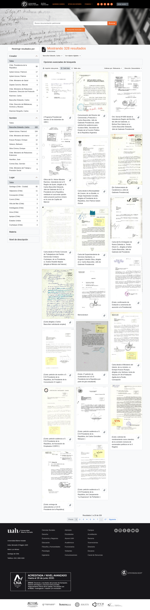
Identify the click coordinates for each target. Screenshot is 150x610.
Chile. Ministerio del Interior (23, 136)
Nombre (13, 118)
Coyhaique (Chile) (23, 225)
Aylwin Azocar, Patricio (23, 76)
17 (105, 519)
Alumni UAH (69, 538)
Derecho (45, 534)
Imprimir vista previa (50, 68)
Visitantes (68, 551)
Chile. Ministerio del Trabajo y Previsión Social (23, 169)
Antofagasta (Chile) (23, 208)
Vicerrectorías (93, 542)
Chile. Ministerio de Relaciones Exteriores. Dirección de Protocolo (23, 90)
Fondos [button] (88, 4)
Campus (91, 530)
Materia (12, 232)
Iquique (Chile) (23, 217)
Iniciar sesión (122, 4)
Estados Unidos (23, 221)
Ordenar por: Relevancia (112, 68)
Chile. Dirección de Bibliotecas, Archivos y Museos (23, 105)
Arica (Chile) (23, 212)
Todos (11, 61)
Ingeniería (45, 555)
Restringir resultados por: (23, 49)
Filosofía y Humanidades (51, 547)
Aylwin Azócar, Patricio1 (23, 72)
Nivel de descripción (18, 239)
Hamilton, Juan (23, 160)
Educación (46, 542)
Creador (13, 56)
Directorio (91, 547)
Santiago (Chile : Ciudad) (23, 187)
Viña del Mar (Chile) (23, 204)
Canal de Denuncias (95, 555)
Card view (65, 68)
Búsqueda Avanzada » (75, 30)
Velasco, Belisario (23, 144)
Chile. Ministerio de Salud (23, 81)
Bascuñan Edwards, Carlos (23, 100)
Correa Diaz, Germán (23, 164)
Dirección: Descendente (132, 68)
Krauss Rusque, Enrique (23, 140)
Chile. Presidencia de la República (23, 66)
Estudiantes (69, 534)
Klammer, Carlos (23, 96)
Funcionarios (69, 547)
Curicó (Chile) (23, 199)
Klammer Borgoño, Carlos (23, 111)
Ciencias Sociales (48, 530)
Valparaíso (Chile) (23, 191)
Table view (75, 68)
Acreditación (92, 534)
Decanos (91, 551)
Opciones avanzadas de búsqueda (60, 62)
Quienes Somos (58, 4)
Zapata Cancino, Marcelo (23, 85)
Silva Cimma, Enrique (23, 149)
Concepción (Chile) (23, 195)
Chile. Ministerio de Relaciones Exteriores (23, 154)
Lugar (12, 177)
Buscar (112, 23)
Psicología (46, 551)
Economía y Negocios (50, 538)
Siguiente (112, 519)
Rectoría (91, 538)
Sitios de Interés (74, 4)
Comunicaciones (71, 555)
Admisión (68, 530)
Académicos (69, 542)
